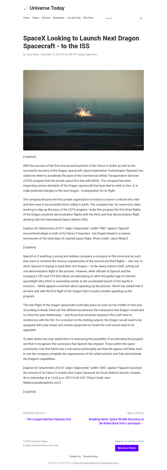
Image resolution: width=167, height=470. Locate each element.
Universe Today (44, 8)
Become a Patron (127, 448)
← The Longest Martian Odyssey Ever (47, 419)
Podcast (46, 18)
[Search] (141, 18)
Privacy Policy (90, 456)
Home (26, 18)
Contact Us (75, 456)
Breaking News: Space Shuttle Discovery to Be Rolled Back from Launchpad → (116, 421)
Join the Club (74, 18)
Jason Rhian (32, 55)
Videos (35, 18)
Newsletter (58, 18)
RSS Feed (88, 18)
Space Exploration (87, 55)
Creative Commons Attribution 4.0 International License (95, 463)
